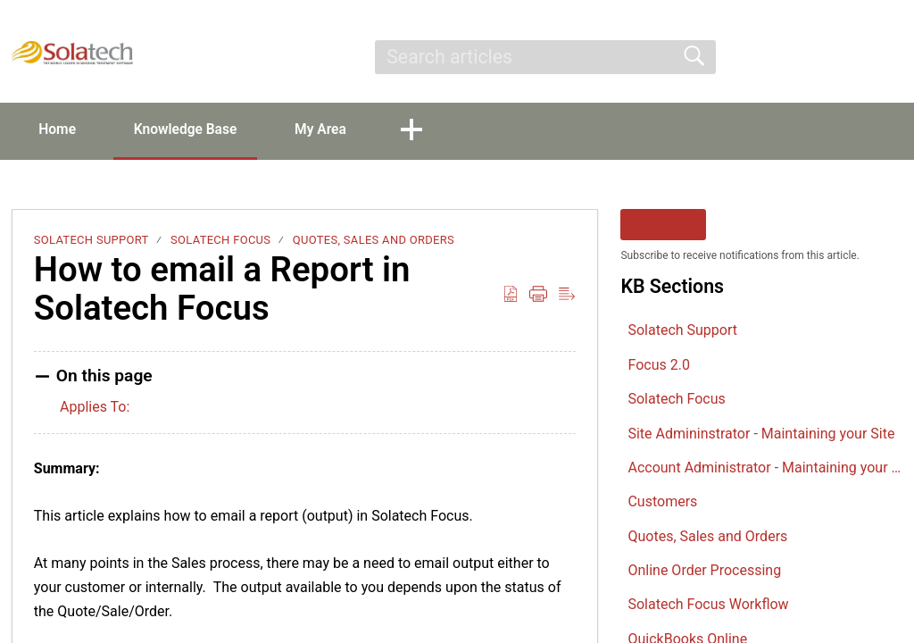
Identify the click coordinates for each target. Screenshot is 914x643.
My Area (338, 129)
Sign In (759, 56)
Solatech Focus (220, 240)
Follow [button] (663, 225)
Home (62, 129)
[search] (545, 57)
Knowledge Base (197, 129)
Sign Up (835, 56)
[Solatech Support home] (72, 52)
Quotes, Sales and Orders (373, 240)
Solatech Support (91, 240)
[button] (891, 57)
